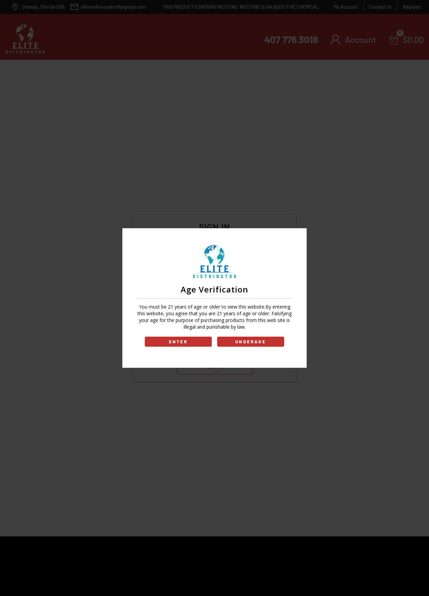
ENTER (178, 341)
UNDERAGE (250, 341)
